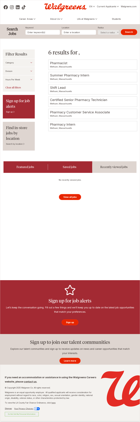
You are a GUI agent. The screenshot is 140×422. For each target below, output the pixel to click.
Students (116, 19)
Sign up (9, 112)
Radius (101, 27)
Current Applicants (106, 6)
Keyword (29, 27)
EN (90, 6)
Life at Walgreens (86, 19)
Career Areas (26, 19)
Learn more (70, 361)
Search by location (14, 144)
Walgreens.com (129, 6)
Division (9, 71)
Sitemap (8, 409)
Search (129, 32)
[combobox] (79, 32)
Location (65, 27)
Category (10, 63)
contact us (30, 382)
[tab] (25, 167)
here (53, 403)
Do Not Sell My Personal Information (21, 415)
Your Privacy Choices (27, 409)
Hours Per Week (13, 79)
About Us (55, 19)
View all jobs (70, 197)
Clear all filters (13, 87)
